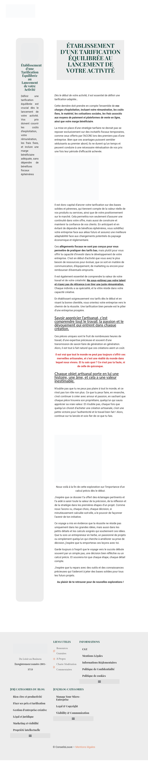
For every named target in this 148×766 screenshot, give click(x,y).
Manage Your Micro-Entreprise (68, 701)
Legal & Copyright (67, 709)
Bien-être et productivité (27, 699)
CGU (85, 649)
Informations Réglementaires (91, 664)
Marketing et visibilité (26, 729)
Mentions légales (85, 752)
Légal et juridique (23, 722)
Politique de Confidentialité (98, 672)
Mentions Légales (92, 656)
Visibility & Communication (73, 716)
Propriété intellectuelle (27, 735)
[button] (99, 684)
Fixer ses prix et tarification (29, 706)
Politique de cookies (94, 678)
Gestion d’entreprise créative (25, 714)
